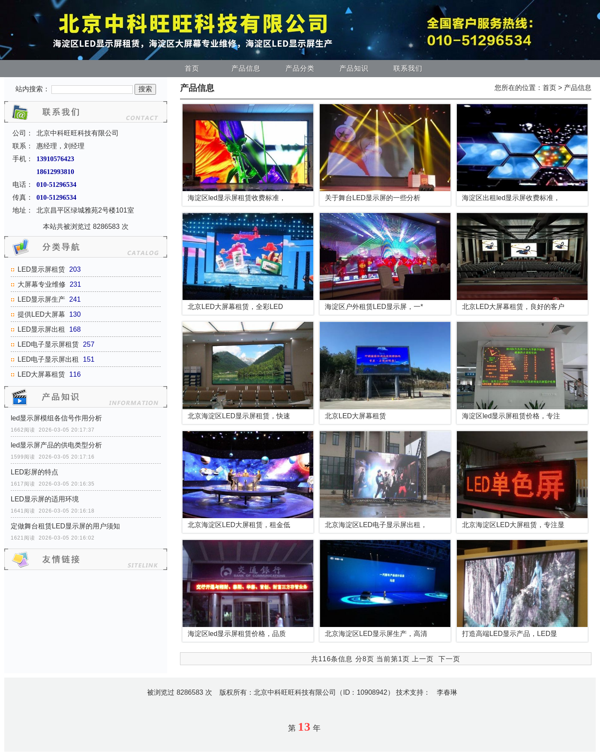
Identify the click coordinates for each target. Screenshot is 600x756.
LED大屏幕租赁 (41, 374)
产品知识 (354, 68)
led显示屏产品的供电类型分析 (56, 445)
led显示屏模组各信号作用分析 (56, 418)
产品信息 (246, 68)
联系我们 (408, 68)
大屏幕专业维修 (42, 284)
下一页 (449, 659)
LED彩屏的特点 (34, 472)
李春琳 (447, 692)
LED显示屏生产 (41, 299)
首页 (192, 68)
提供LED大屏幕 (41, 314)
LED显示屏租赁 (41, 269)
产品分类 (300, 68)
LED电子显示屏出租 (48, 359)
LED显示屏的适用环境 (45, 499)
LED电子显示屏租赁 (48, 344)
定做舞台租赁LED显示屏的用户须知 (65, 526)
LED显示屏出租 (41, 329)
